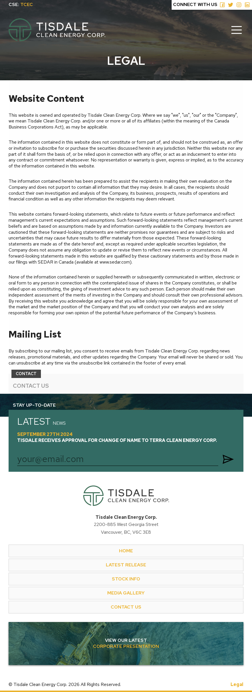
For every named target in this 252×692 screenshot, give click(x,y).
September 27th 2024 (117, 438)
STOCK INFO (126, 579)
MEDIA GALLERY (126, 593)
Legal (237, 684)
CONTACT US (31, 385)
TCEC (26, 4)
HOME (126, 551)
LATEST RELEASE (126, 565)
